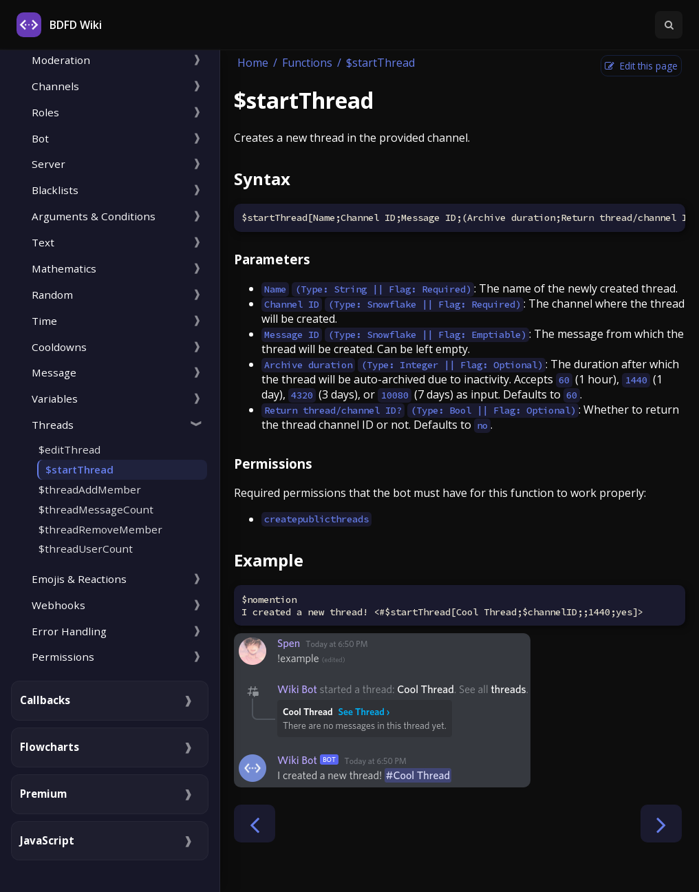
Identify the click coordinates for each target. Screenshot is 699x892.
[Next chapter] (661, 823)
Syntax (262, 178)
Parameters (272, 259)
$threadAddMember (90, 489)
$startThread (79, 469)
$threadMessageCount (96, 509)
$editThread (69, 449)
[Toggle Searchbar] (668, 25)
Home (252, 62)
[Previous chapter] (254, 823)
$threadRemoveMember (100, 529)
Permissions (273, 463)
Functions (307, 62)
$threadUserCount (86, 548)
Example (268, 560)
